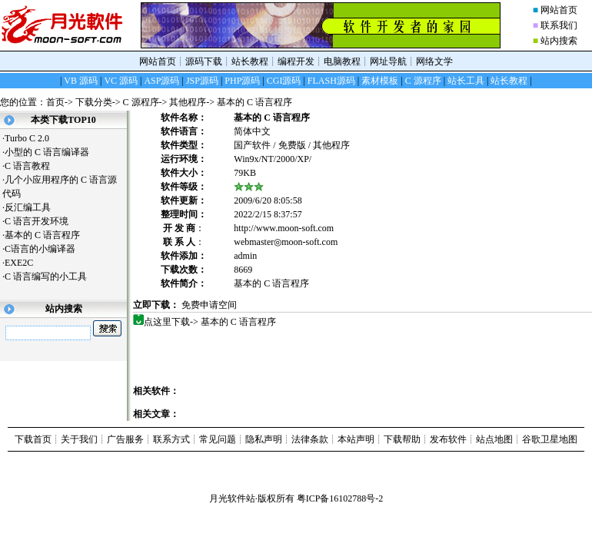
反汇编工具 (33, 207)
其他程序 (187, 102)
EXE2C (25, 262)
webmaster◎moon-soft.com (286, 242)
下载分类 (93, 102)
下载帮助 (402, 439)
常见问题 (217, 439)
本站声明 (356, 439)
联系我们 (558, 25)
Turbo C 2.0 (27, 138)
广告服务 (125, 439)
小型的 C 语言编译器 (53, 152)
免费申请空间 (209, 305)
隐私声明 (263, 439)
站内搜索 (558, 40)
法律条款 (309, 439)
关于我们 (79, 439)
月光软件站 (232, 498)
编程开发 (296, 61)
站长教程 (249, 61)
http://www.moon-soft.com (284, 228)
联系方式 (171, 439)
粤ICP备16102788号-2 (340, 498)
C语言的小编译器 (46, 248)
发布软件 (448, 439)
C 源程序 (141, 102)
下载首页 (33, 439)
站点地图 (494, 439)
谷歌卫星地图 (549, 439)
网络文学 (434, 61)
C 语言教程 (33, 166)
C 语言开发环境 (42, 221)
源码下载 (203, 61)
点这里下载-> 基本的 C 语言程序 (210, 321)
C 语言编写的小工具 (51, 276)
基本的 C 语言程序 (48, 235)
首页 (55, 102)
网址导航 (388, 61)
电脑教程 (342, 61)
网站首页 (558, 10)
